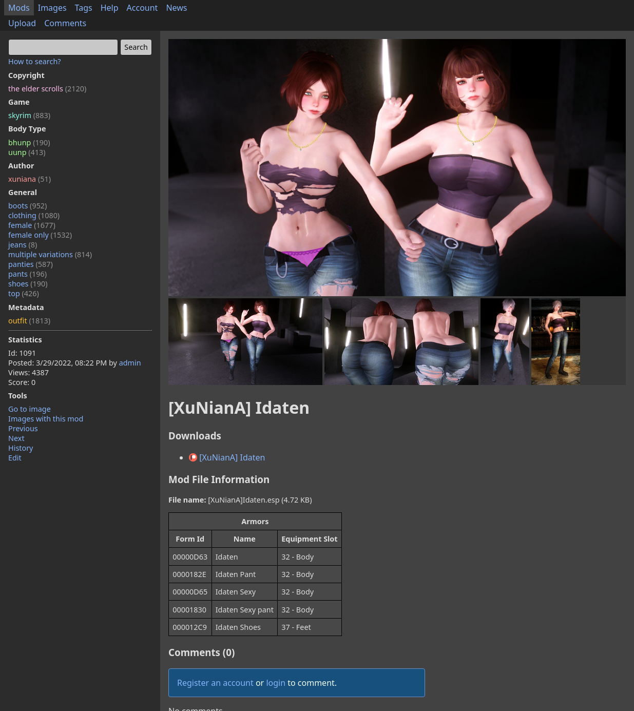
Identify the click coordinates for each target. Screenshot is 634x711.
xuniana (29, 179)
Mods (19, 7)
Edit (15, 458)
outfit (29, 320)
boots (27, 205)
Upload (22, 23)
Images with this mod (45, 419)
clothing (34, 215)
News (176, 7)
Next (16, 438)
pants (27, 274)
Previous (23, 428)
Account (142, 7)
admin (130, 363)
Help (110, 7)
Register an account (215, 682)
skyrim (29, 115)
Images (52, 7)
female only (40, 235)
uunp (27, 152)
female (31, 225)
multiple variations (50, 254)
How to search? (34, 61)
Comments (65, 23)
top (23, 293)
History (20, 448)
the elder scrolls (47, 88)
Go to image (29, 409)
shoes (28, 284)
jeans (22, 244)
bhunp (29, 142)
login (275, 682)
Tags (83, 7)
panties (30, 264)
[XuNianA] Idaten (227, 457)
